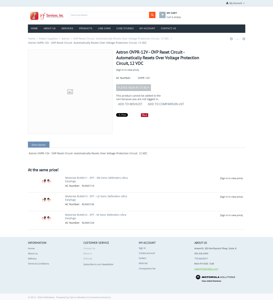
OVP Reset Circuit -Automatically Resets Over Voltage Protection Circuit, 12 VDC (121, 38)
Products (85, 28)
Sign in (142, 248)
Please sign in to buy (133, 88)
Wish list (143, 263)
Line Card (104, 28)
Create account (147, 253)
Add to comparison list (166, 104)
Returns (87, 253)
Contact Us (168, 28)
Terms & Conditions (38, 263)
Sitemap (87, 258)
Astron (66, 38)
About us (33, 253)
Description (39, 144)
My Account (147, 28)
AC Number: (123, 78)
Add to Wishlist (130, 104)
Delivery (32, 258)
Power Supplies (48, 38)
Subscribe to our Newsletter (98, 264)
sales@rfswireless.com (206, 268)
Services (67, 28)
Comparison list (147, 268)
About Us (50, 28)
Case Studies (125, 28)
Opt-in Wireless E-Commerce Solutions (90, 297)
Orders (142, 258)
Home (34, 28)
